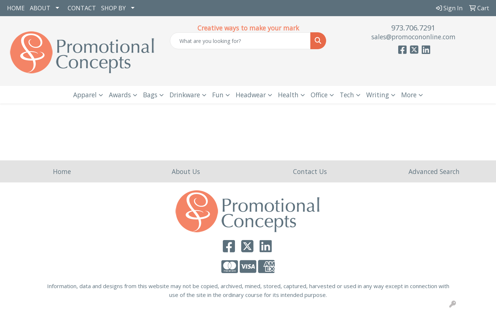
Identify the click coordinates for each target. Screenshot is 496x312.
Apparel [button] (85, 94)
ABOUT (40, 8)
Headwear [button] (251, 94)
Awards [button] (120, 94)
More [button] (409, 94)
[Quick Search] (240, 40)
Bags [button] (150, 94)
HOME (16, 8)
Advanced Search (434, 171)
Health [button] (288, 94)
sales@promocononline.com (413, 36)
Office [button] (319, 94)
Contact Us (310, 171)
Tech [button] (347, 94)
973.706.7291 (413, 28)
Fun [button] (218, 94)
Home (62, 171)
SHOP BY (113, 8)
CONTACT (82, 8)
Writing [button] (377, 94)
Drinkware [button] (185, 94)
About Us (186, 171)
